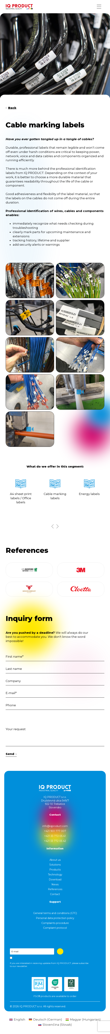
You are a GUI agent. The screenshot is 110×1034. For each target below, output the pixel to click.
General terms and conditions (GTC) (55, 913)
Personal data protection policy (55, 918)
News (55, 884)
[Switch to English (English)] (17, 1019)
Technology (55, 874)
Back (11, 108)
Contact (55, 894)
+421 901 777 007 (55, 831)
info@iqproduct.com (55, 826)
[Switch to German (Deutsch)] (45, 1019)
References (55, 889)
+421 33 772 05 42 (55, 841)
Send (11, 754)
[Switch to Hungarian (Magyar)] (83, 1019)
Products (55, 869)
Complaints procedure (55, 923)
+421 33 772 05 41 (55, 836)
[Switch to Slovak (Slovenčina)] (55, 1024)
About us (55, 859)
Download (55, 879)
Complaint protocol (55, 927)
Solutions (55, 864)
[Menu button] (99, 6)
